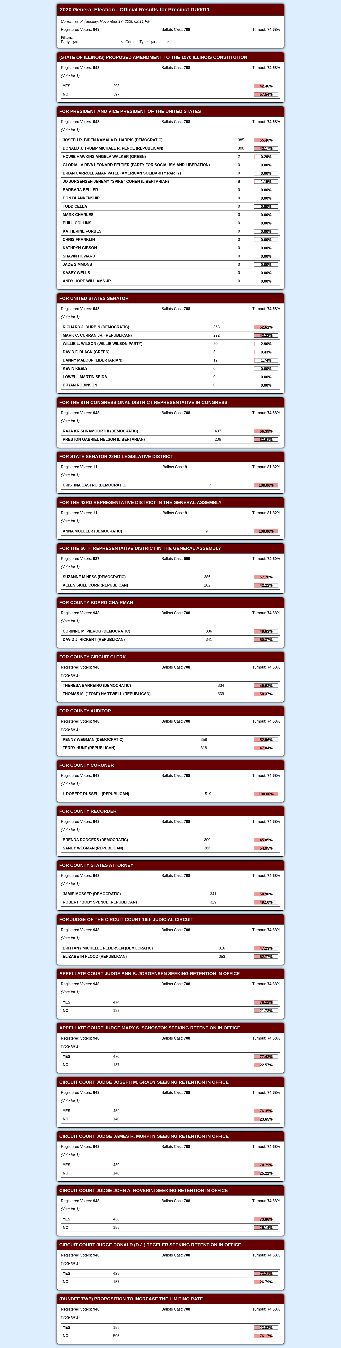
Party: (66, 42)
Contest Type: (137, 42)
